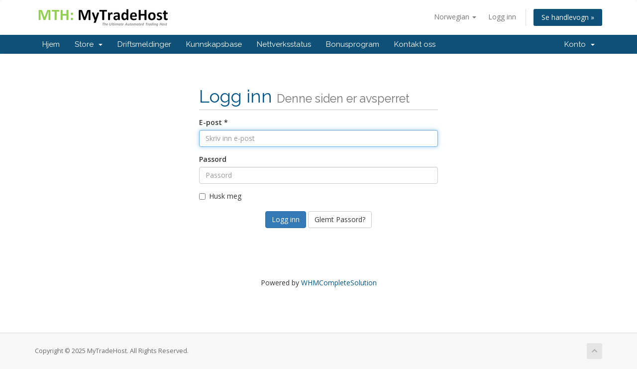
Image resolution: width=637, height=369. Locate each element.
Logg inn (502, 16)
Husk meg (220, 196)
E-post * (213, 122)
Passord (212, 159)
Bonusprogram (352, 44)
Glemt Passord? (340, 219)
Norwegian (455, 16)
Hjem (51, 44)
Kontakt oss (414, 44)
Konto (579, 44)
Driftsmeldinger (144, 44)
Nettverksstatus (284, 44)
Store (89, 44)
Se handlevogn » (567, 17)
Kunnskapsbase (214, 44)
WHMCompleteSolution (339, 282)
